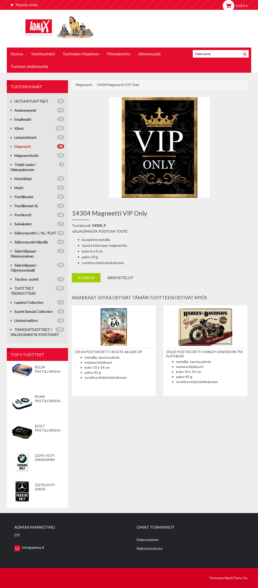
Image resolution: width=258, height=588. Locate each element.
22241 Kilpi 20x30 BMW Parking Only (48, 459)
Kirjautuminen (148, 539)
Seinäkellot (21, 224)
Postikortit (21, 215)
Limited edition (24, 320)
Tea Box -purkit (25, 279)
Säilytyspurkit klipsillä (29, 242)
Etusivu (17, 54)
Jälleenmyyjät (149, 54)
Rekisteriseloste (150, 548)
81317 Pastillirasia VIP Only (47, 430)
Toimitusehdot (43, 54)
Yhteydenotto (118, 54)
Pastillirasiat (22, 197)
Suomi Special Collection (32, 311)
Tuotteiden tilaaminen (80, 54)
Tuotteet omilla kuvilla (29, 66)
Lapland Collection (27, 302)
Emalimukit (21, 119)
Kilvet (17, 128)
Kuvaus (86, 277)
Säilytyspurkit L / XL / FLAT (33, 233)
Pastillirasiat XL (24, 206)
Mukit (17, 188)
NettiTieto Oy (236, 578)
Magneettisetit (25, 155)
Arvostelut (120, 277)
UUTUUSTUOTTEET (29, 101)
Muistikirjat (21, 179)
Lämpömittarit (24, 137)
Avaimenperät (23, 110)
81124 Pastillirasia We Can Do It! (48, 371)
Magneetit (21, 146)
